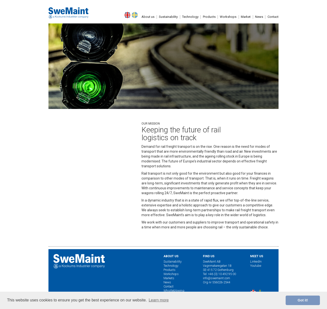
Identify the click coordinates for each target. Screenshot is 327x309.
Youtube (255, 265)
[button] (147, 21)
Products (209, 21)
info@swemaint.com (216, 278)
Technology (190, 21)
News (167, 282)
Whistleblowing (174, 290)
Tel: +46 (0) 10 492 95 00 (219, 274)
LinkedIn (256, 261)
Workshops (228, 21)
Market (246, 21)
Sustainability (168, 21)
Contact (169, 286)
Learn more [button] (159, 300)
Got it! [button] (303, 300)
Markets (169, 278)
